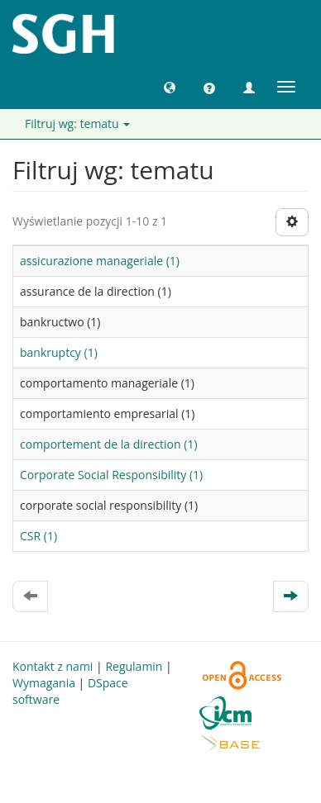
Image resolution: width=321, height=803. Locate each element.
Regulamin (133, 666)
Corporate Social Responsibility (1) (111, 474)
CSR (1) (38, 536)
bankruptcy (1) (59, 352)
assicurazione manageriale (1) (100, 260)
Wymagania (43, 683)
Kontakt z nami (52, 666)
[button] (169, 87)
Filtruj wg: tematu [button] (77, 123)
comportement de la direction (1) (109, 444)
